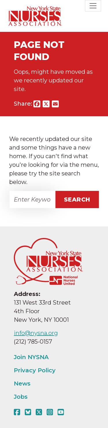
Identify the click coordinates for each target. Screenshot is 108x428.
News (22, 383)
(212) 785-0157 (33, 341)
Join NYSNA (31, 357)
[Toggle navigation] (93, 5)
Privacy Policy (35, 370)
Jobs (21, 396)
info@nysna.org (36, 333)
